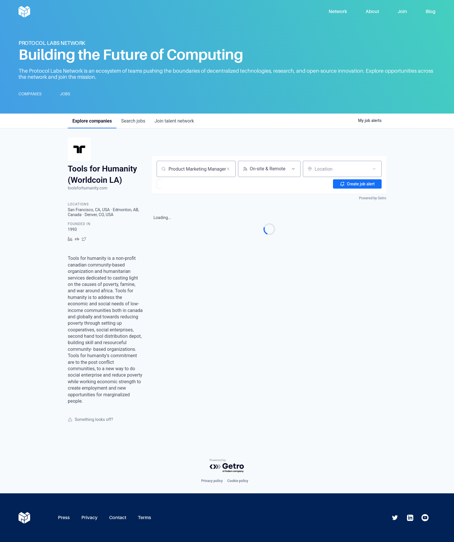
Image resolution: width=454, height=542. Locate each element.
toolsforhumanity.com (87, 188)
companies (92, 121)
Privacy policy (212, 481)
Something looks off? (90, 419)
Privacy (89, 517)
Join (402, 11)
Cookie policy (237, 481)
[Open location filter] (374, 169)
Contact (117, 517)
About (372, 11)
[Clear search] (228, 169)
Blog (430, 11)
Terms (144, 517)
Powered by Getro (372, 198)
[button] (176, 184)
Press (64, 517)
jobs (133, 121)
